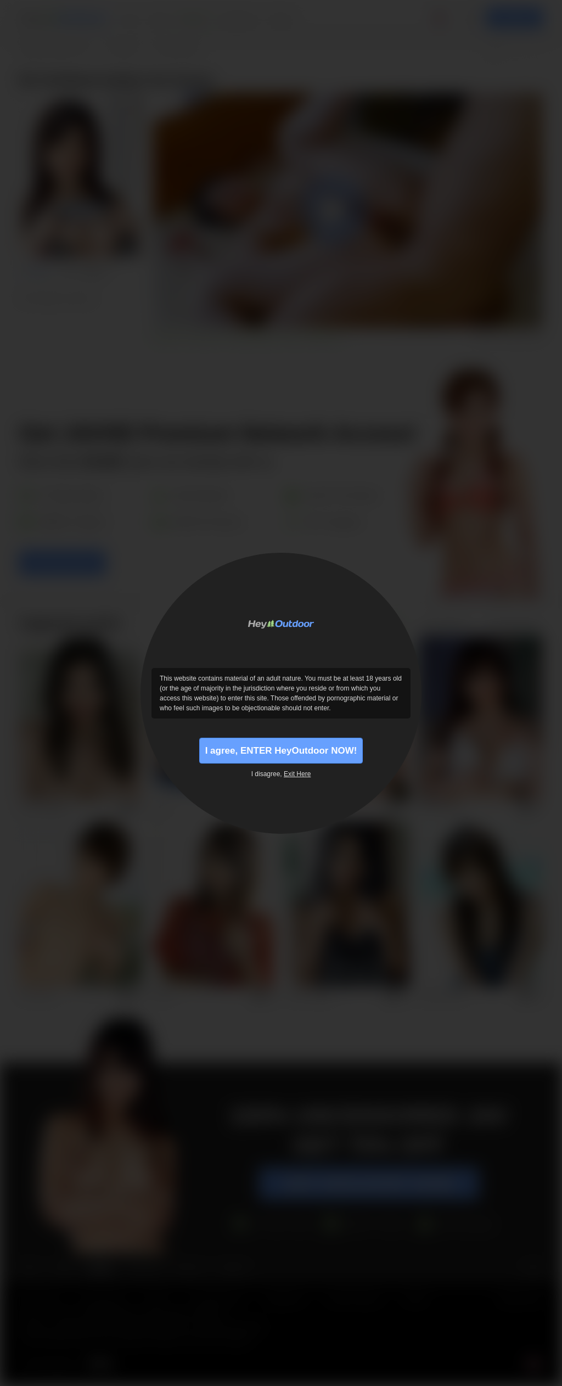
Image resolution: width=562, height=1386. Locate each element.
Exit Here (297, 775)
